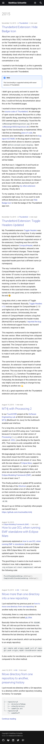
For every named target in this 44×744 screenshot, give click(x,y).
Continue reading (9, 719)
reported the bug (34, 322)
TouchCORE (12, 414)
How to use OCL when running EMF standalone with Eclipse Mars (21, 532)
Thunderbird (23, 23)
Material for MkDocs (16, 736)
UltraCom (22, 486)
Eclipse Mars (26, 463)
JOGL (13, 440)
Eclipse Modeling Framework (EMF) (16, 475)
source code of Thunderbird (16, 111)
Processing (6, 437)
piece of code (26, 133)
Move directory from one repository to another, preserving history (17, 678)
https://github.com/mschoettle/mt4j (17, 512)
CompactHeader (26, 245)
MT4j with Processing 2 (17, 408)
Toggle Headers (30, 230)
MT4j (4, 420)
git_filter (28, 617)
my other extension (27, 186)
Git (18, 590)
